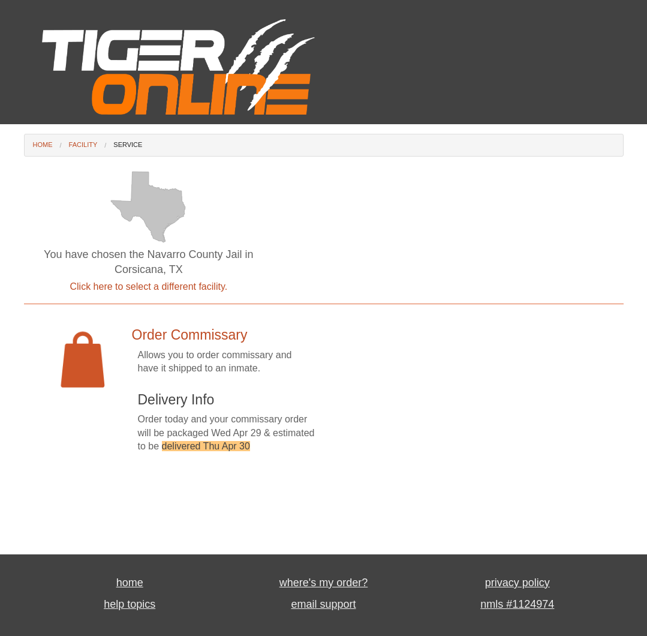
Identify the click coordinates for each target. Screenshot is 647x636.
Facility (83, 144)
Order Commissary (190, 335)
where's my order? (323, 583)
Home (43, 144)
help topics (129, 604)
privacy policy (517, 583)
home (129, 583)
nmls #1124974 (517, 604)
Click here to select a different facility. (149, 286)
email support (323, 604)
